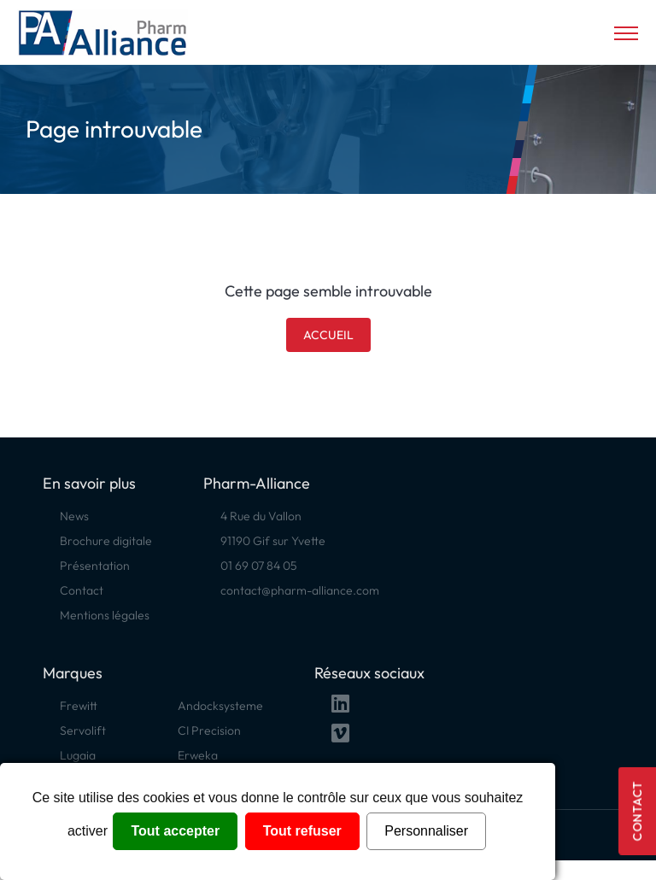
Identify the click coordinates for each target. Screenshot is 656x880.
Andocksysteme (220, 705)
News (74, 516)
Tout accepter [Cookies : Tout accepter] (175, 831)
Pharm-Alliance (256, 483)
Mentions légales (104, 615)
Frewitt (78, 705)
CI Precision (209, 730)
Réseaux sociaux (369, 673)
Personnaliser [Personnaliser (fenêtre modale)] (426, 831)
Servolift (83, 730)
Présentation (95, 565)
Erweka (198, 755)
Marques (72, 673)
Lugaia (78, 755)
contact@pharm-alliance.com (299, 590)
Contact (637, 811)
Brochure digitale (106, 541)
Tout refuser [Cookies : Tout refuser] (302, 831)
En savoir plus (89, 483)
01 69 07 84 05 (258, 565)
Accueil (328, 335)
